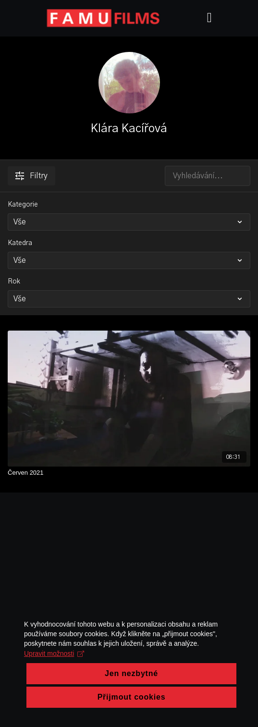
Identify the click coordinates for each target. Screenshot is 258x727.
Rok (14, 281)
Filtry (31, 176)
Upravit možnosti (54, 685)
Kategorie (23, 204)
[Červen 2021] (129, 473)
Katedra (20, 243)
